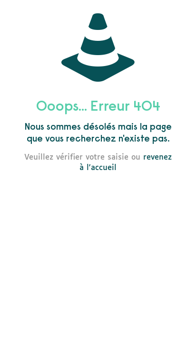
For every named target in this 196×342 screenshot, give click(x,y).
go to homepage (103, 194)
